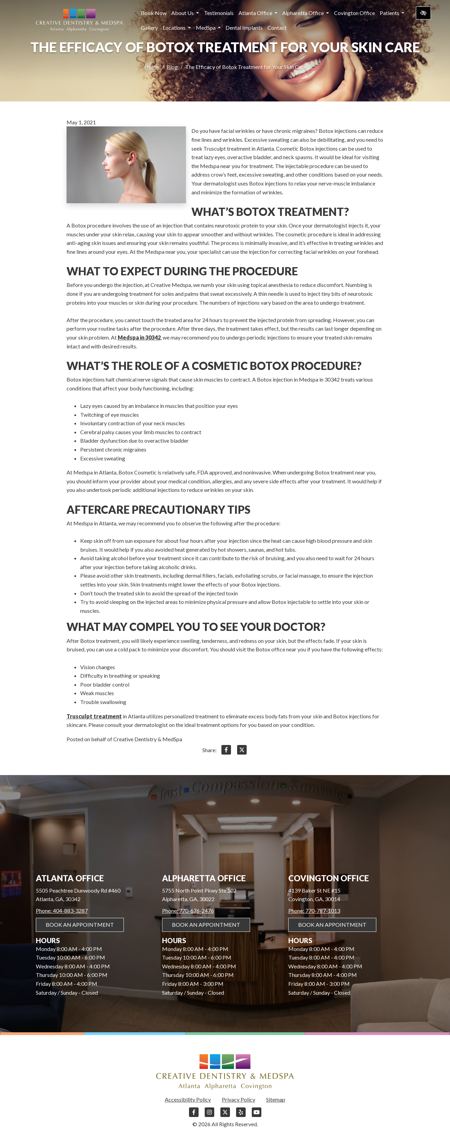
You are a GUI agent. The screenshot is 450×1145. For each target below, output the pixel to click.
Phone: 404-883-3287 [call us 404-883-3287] (62, 910)
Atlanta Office (257, 13)
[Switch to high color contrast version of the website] (423, 12)
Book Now (153, 13)
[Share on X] (242, 751)
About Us (185, 13)
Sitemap (275, 1099)
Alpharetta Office (305, 13)
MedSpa (208, 27)
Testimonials (219, 13)
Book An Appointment (80, 924)
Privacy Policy (238, 1099)
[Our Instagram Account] (209, 1115)
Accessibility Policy (188, 1099)
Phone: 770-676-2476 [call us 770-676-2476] (188, 910)
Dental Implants (244, 27)
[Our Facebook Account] (194, 1115)
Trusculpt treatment (94, 716)
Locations (177, 27)
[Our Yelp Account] (241, 1115)
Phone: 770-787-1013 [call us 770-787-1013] (314, 910)
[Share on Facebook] (226, 751)
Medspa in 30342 (139, 337)
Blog (172, 67)
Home (151, 67)
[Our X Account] (225, 1115)
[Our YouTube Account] (256, 1115)
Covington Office (354, 13)
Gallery (149, 27)
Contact (277, 27)
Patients (392, 13)
